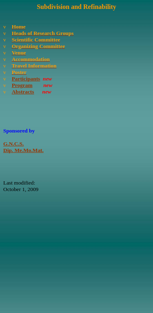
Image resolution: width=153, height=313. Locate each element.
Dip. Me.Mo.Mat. (23, 150)
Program (22, 85)
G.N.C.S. (13, 144)
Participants (26, 79)
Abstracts (23, 92)
